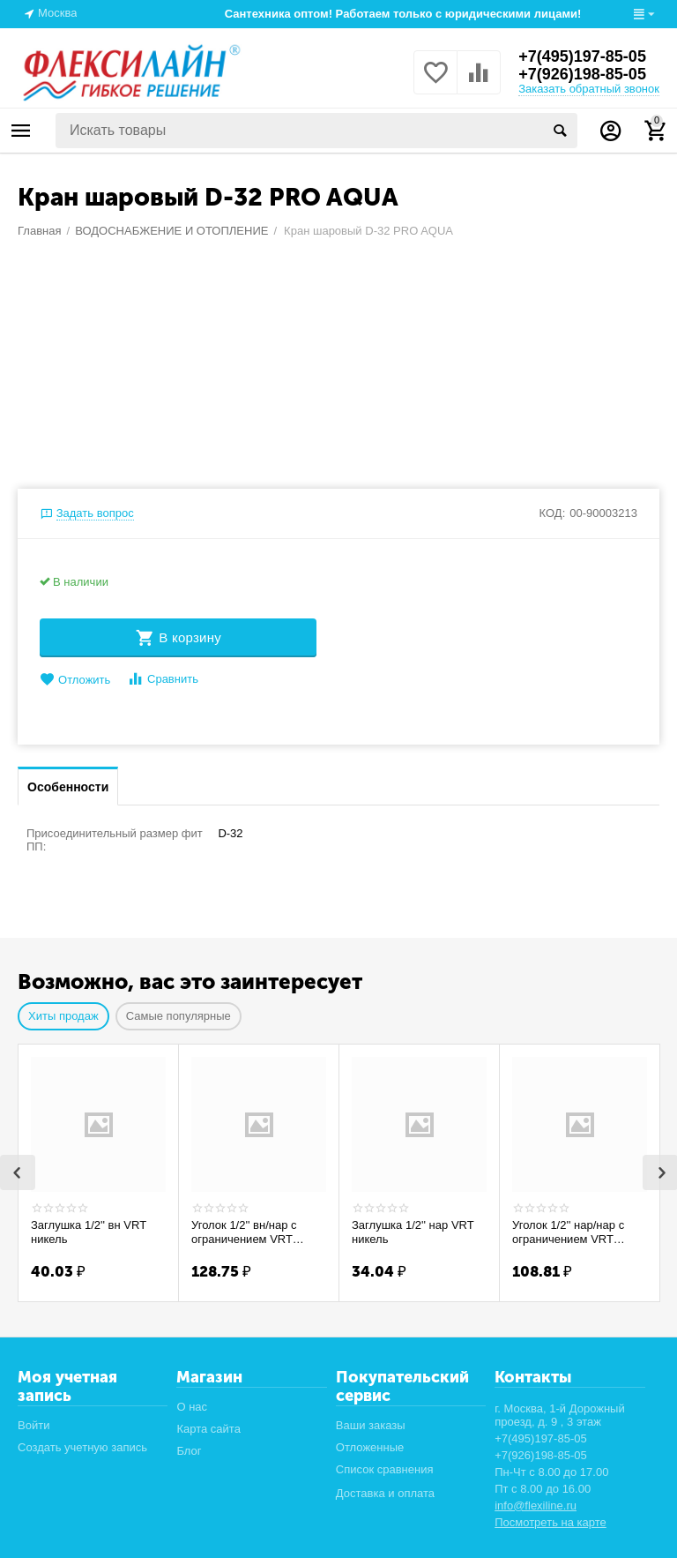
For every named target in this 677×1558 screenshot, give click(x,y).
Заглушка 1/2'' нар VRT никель (412, 1232)
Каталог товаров (21, 130)
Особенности (67, 787)
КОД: (552, 513)
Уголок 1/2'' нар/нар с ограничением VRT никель (568, 1232)
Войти (33, 1425)
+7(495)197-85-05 (582, 56)
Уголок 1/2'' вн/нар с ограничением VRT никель (244, 1232)
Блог (188, 1450)
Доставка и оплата (385, 1493)
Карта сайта (208, 1428)
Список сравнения (385, 1469)
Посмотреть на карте (550, 1522)
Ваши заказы (370, 1425)
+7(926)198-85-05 (582, 74)
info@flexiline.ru (536, 1505)
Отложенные (370, 1447)
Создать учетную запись (82, 1447)
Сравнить (162, 678)
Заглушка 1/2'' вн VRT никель (88, 1232)
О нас (191, 1406)
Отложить (75, 679)
